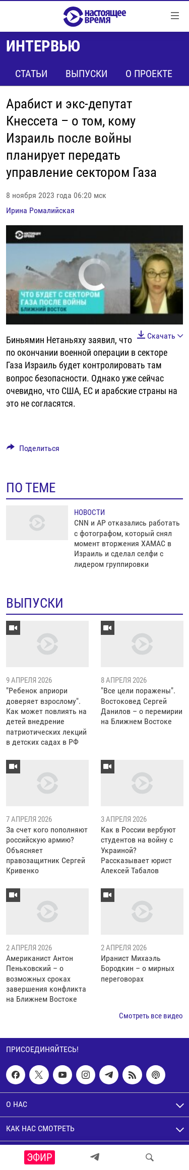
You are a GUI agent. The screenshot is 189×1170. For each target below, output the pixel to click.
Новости (89, 512)
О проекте (148, 74)
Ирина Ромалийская (40, 210)
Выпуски (86, 74)
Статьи (31, 74)
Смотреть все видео (151, 1015)
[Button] (33, 450)
